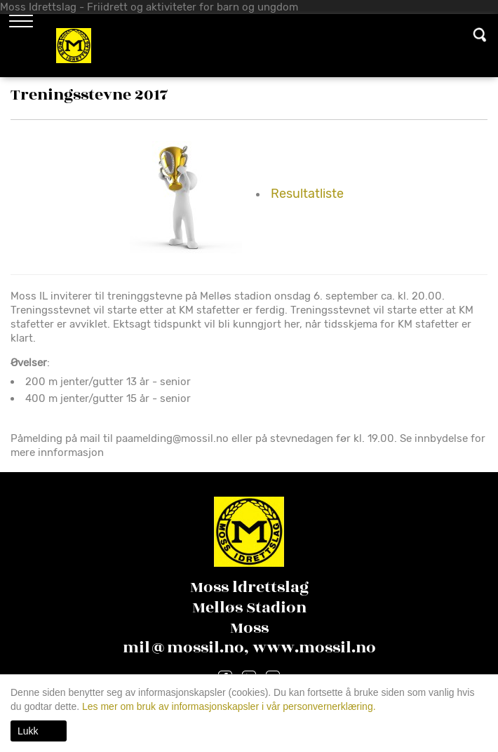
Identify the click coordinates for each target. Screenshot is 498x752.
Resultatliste (307, 193)
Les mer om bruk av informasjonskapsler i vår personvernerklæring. (227, 706)
